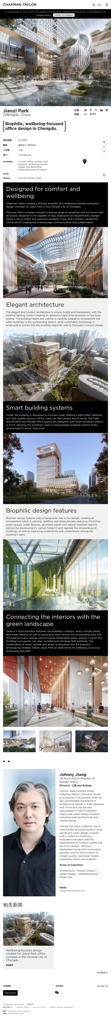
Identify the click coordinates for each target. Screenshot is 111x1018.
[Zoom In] (104, 142)
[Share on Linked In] (85, 110)
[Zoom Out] (104, 147)
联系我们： (72, 889)
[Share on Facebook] (91, 110)
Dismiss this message (64, 15)
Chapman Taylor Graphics (19, 1011)
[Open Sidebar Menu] (107, 5)
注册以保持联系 (10, 993)
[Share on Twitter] (96, 110)
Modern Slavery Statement (61, 1007)
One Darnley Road (16, 1013)
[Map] (82, 159)
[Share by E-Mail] (101, 110)
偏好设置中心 (8, 1007)
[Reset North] (104, 151)
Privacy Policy (39, 1007)
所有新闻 (102, 973)
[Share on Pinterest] (107, 110)
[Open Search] (94, 5)
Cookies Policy (43, 15)
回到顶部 (102, 986)
